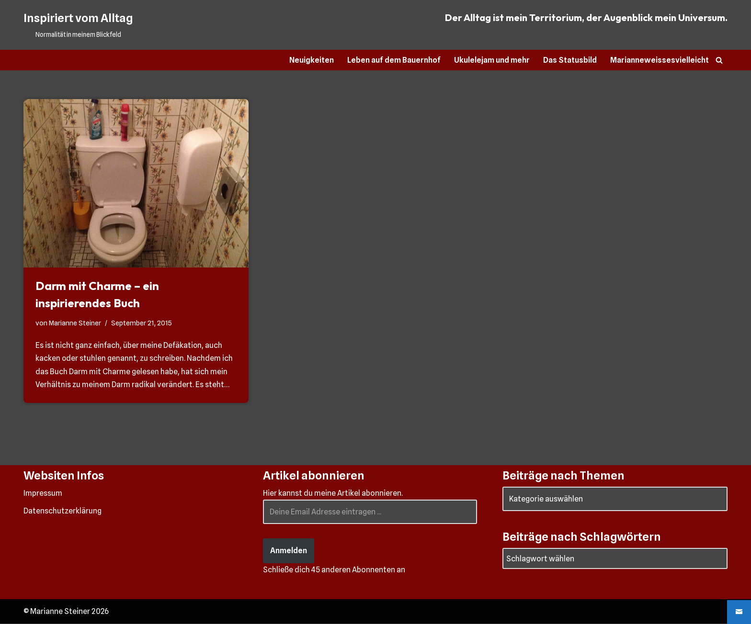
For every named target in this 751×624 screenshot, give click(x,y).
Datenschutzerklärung (62, 511)
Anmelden (288, 551)
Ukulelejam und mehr (492, 60)
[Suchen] (719, 60)
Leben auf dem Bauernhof (394, 60)
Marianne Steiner (75, 323)
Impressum (42, 493)
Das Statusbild (570, 60)
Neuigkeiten (311, 60)
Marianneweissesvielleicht (659, 60)
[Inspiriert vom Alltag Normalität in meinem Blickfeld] (78, 25)
